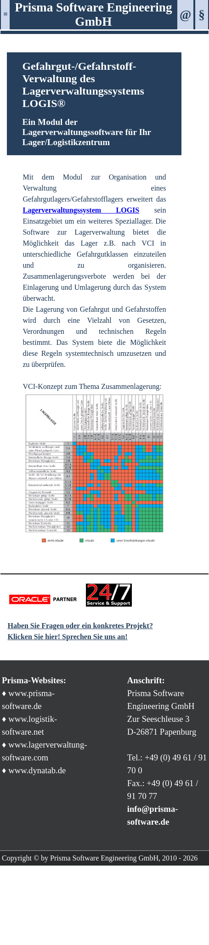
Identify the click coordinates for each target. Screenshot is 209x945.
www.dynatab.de (37, 770)
